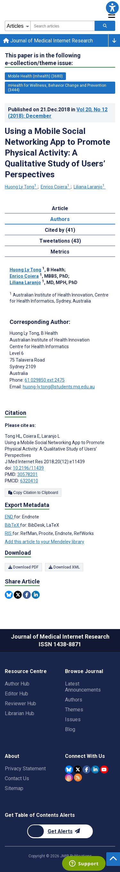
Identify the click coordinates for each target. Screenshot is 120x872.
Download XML (64, 567)
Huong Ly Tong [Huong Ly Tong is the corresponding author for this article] (34, 333)
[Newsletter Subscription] (60, 831)
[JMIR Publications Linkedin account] (95, 769)
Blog (70, 729)
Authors (73, 700)
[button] (112, 8)
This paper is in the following (43, 59)
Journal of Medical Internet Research (48, 41)
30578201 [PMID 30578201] (27, 474)
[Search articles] (105, 26)
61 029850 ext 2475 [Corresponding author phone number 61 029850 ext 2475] (45, 380)
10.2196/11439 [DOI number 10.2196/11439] (28, 468)
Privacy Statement (25, 769)
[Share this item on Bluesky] (9, 595)
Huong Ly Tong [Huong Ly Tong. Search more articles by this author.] (21, 186)
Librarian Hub (19, 713)
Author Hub (17, 684)
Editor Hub (16, 694)
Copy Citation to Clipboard (33, 492)
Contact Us (17, 778)
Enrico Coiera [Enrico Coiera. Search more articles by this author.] (55, 186)
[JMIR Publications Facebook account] (87, 769)
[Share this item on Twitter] (18, 595)
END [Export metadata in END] (9, 516)
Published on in (58, 112)
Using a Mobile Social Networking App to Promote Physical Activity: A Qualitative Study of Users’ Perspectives (57, 152)
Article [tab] (60, 208)
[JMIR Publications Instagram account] (69, 777)
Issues (73, 719)
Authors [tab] (60, 219)
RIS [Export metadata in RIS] (8, 533)
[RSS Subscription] (78, 777)
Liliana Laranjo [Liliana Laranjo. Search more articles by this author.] (90, 186)
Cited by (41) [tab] (60, 230)
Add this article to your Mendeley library (44, 541)
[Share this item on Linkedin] (36, 595)
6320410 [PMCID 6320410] (29, 480)
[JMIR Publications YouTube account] (104, 769)
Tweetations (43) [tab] (60, 241)
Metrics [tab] (60, 252)
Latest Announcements (83, 687)
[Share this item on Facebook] (27, 595)
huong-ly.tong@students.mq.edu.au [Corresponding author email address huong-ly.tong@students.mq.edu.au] (59, 386)
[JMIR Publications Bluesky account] (69, 769)
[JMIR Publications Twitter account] (78, 769)
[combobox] (62, 26)
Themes (74, 710)
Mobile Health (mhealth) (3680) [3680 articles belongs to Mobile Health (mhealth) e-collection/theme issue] (35, 76)
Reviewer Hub (20, 703)
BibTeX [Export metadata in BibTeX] (12, 525)
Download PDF (23, 567)
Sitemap (14, 788)
